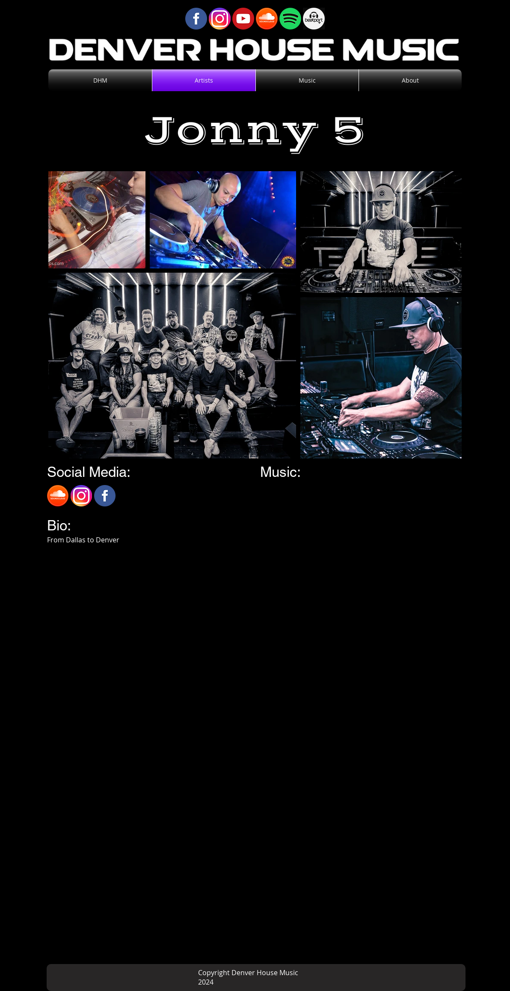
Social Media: (88, 472)
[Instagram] (81, 495)
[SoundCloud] (57, 495)
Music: (280, 472)
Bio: (59, 525)
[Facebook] (105, 495)
